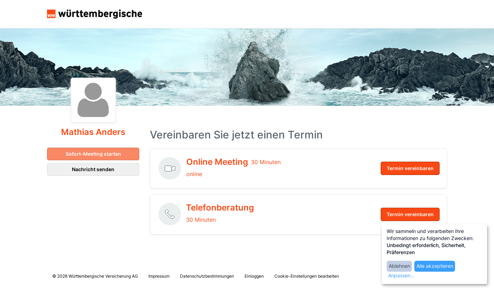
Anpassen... (401, 275)
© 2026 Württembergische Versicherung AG (95, 276)
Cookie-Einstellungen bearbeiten (306, 276)
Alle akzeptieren (434, 266)
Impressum (158, 276)
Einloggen (254, 276)
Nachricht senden (93, 169)
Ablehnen (399, 266)
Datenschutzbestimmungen (207, 276)
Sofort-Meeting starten (93, 154)
